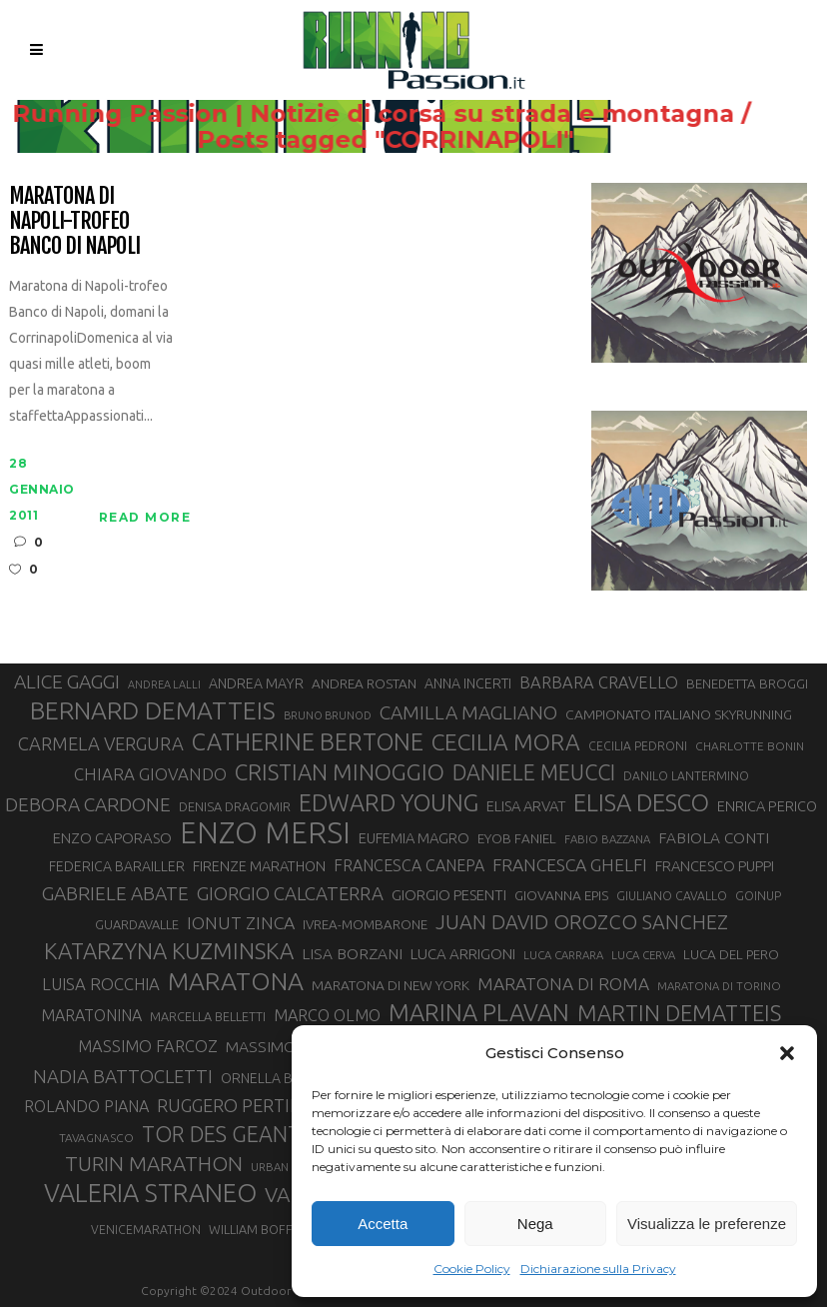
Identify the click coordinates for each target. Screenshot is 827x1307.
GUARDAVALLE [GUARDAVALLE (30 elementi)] (137, 924)
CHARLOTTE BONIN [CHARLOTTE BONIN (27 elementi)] (749, 745)
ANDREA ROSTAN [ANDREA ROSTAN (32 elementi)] (364, 683)
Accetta (383, 1223)
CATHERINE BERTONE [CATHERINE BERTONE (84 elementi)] (307, 741)
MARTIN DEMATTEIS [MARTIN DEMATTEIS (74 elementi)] (679, 1012)
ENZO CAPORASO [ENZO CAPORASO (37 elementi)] (112, 837)
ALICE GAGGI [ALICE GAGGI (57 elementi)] (67, 681)
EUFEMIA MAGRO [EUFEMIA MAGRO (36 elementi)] (414, 837)
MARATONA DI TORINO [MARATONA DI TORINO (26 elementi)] (719, 985)
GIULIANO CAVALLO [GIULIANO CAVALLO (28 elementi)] (671, 895)
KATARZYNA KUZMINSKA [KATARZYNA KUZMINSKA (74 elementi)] (169, 950)
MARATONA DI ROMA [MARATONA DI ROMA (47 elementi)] (563, 983)
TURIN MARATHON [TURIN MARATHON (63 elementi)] (154, 1163)
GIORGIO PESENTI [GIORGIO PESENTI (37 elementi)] (449, 894)
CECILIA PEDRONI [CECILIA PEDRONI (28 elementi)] (637, 745)
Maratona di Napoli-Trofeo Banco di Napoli (74, 221)
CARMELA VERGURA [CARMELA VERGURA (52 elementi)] (101, 743)
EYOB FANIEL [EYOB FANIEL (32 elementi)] (516, 838)
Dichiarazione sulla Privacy (598, 1268)
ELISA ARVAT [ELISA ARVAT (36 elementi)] (525, 805)
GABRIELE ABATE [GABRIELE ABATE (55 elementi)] (115, 893)
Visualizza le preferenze (706, 1223)
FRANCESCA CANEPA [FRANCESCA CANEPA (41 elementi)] (409, 865)
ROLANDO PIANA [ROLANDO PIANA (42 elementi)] (86, 1106)
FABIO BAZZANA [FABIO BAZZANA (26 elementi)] (607, 838)
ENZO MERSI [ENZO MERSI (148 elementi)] (265, 833)
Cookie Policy (471, 1268)
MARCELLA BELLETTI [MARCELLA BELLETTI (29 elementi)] (208, 1016)
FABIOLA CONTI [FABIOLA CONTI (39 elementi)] (713, 837)
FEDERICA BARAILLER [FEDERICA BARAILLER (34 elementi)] (117, 866)
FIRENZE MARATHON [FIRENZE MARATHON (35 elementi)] (259, 865)
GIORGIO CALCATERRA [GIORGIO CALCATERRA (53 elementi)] (290, 893)
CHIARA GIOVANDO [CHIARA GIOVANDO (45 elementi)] (150, 773)
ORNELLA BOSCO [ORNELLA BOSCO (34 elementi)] (276, 1078)
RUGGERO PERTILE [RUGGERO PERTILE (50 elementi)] (233, 1105)
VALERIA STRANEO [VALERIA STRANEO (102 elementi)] (150, 1193)
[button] (787, 1053)
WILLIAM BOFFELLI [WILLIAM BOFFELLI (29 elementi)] (262, 1229)
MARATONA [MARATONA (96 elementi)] (236, 981)
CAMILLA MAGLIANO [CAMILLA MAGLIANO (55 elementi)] (468, 712)
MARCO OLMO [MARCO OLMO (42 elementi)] (327, 1015)
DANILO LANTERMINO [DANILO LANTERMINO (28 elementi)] (686, 775)
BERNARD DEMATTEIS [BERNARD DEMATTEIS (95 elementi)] (153, 710)
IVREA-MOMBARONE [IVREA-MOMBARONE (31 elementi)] (365, 924)
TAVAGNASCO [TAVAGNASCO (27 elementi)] (96, 1137)
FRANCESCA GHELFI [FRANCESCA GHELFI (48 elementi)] (569, 864)
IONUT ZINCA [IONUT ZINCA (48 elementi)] (241, 922)
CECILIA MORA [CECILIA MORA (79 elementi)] (505, 741)
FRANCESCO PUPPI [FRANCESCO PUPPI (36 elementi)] (714, 865)
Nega (535, 1223)
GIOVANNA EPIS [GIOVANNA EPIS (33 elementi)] (561, 895)
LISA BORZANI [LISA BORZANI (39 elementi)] (352, 953)
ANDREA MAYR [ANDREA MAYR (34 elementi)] (256, 683)
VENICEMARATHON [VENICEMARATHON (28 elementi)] (146, 1229)
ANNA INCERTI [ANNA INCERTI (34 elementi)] (467, 683)
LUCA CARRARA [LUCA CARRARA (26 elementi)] (563, 954)
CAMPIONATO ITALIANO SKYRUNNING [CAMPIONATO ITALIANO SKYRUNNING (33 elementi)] (678, 714)
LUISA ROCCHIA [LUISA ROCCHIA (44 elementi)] (101, 983)
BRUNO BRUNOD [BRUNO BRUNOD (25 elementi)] (328, 715)
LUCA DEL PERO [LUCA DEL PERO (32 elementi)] (731, 954)
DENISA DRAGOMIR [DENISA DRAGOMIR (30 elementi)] (235, 806)
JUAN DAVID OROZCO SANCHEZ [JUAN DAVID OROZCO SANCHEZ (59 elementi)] (581, 921)
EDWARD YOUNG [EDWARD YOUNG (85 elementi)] (388, 802)
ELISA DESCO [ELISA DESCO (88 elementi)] (641, 803)
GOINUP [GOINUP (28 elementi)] (758, 895)
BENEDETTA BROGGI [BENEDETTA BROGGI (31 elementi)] (747, 683)
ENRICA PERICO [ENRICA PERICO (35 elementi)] (767, 805)
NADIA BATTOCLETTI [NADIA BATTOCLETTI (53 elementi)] (123, 1076)
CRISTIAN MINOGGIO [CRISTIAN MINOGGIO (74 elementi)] (339, 771)
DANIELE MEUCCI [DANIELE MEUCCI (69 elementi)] (533, 772)
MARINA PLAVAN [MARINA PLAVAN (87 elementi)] (479, 1012)
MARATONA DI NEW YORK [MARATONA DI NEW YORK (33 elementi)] (390, 985)
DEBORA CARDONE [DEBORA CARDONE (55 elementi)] (88, 804)
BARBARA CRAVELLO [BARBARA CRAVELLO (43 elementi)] (598, 682)
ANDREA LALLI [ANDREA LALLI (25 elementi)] (164, 684)
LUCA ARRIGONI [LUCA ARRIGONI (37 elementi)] (463, 953)
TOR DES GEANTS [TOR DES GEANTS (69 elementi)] (227, 1134)
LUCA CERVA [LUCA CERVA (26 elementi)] (643, 954)
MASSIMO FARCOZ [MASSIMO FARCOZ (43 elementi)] (148, 1046)
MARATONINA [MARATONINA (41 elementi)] (91, 1015)
